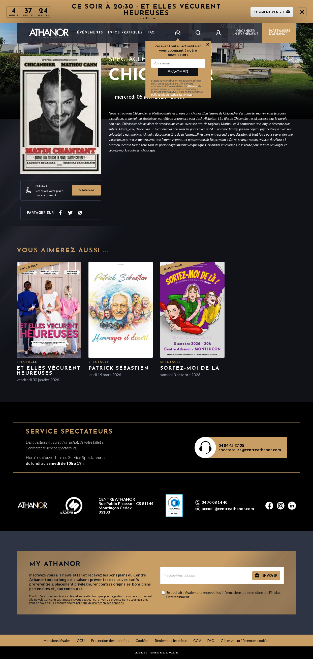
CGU (81, 640)
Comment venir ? (272, 12)
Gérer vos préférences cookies (245, 640)
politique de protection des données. (100, 602)
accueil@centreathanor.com (228, 508)
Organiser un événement (245, 33)
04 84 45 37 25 (231, 445)
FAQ (151, 32)
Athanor (192, 86)
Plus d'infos (146, 18)
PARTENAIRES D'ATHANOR (279, 33)
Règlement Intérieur (171, 640)
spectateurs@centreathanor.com (249, 449)
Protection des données (110, 640)
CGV (197, 640)
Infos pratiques (125, 32)
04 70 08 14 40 (86, 190)
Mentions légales (57, 640)
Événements (90, 32)
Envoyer (177, 71)
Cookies (142, 640)
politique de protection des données (171, 94)
